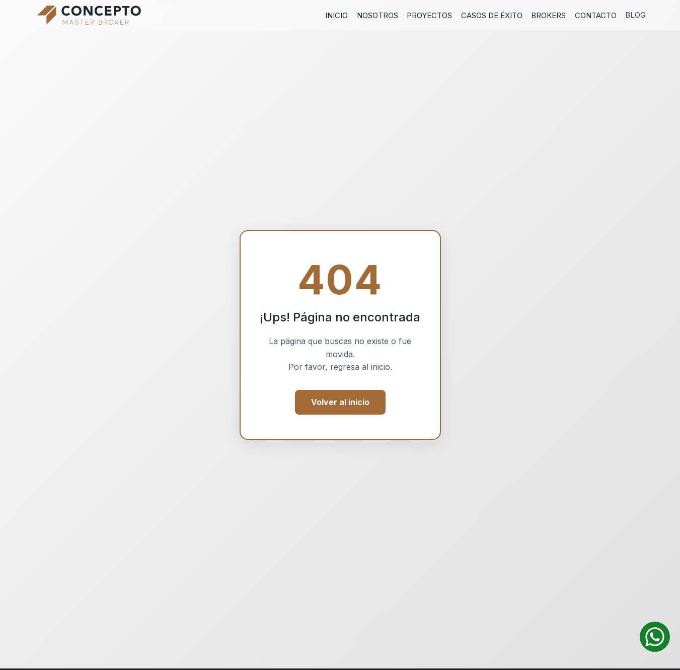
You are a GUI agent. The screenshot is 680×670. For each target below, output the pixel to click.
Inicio (336, 15)
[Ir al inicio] (89, 15)
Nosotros (377, 15)
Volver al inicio (340, 402)
